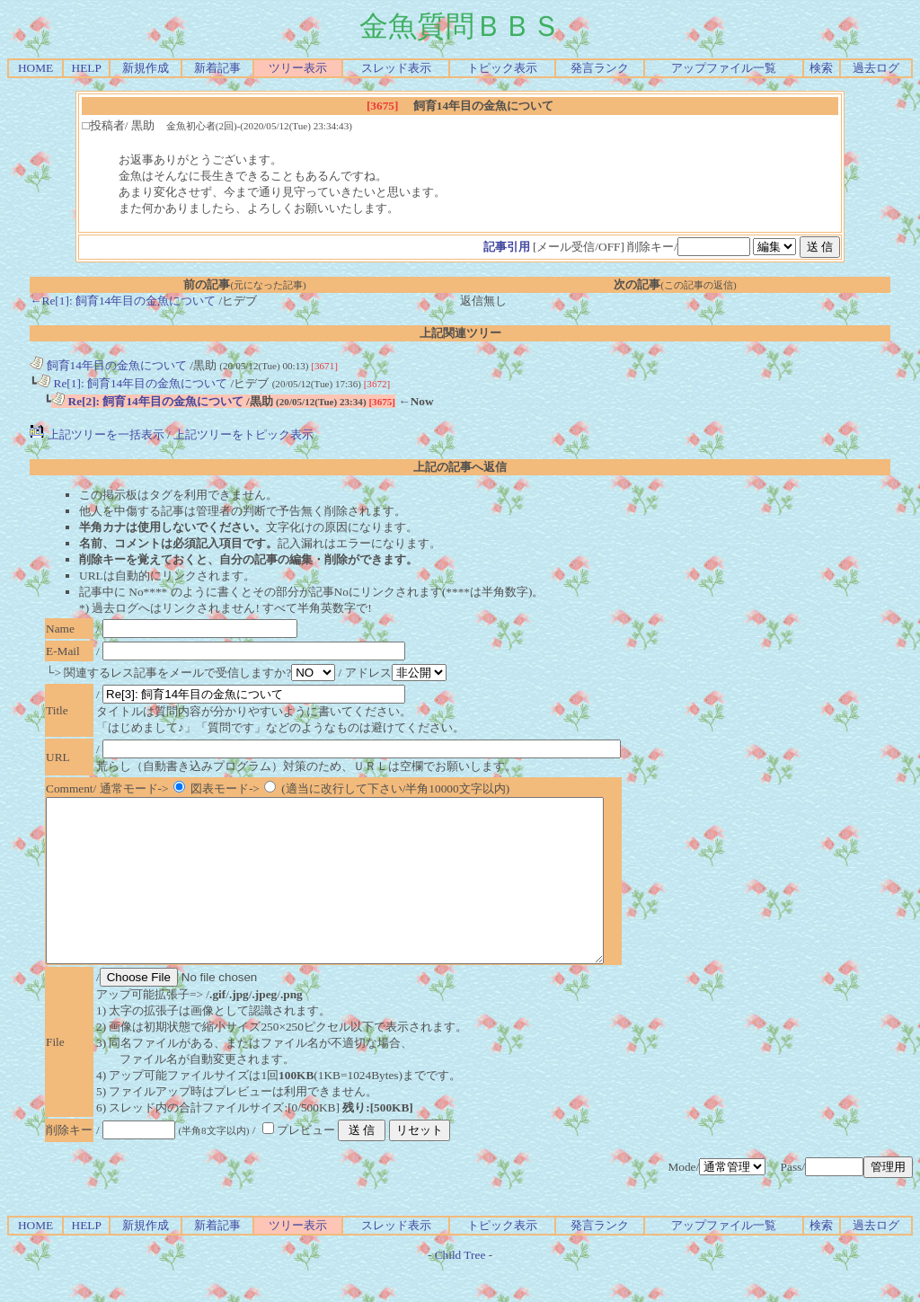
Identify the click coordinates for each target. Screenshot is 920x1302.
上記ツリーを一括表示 (97, 434)
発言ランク (600, 68)
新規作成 (145, 68)
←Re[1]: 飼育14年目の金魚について (123, 300)
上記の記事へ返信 (460, 467)
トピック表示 (502, 68)
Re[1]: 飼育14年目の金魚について (132, 383)
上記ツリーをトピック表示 (243, 434)
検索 (821, 68)
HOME (35, 68)
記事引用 (506, 246)
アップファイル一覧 (723, 68)
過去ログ (876, 68)
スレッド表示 (396, 68)
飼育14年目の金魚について (108, 365)
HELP (87, 68)
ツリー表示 (298, 68)
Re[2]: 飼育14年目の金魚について (147, 401)
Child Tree (460, 1287)
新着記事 (217, 68)
